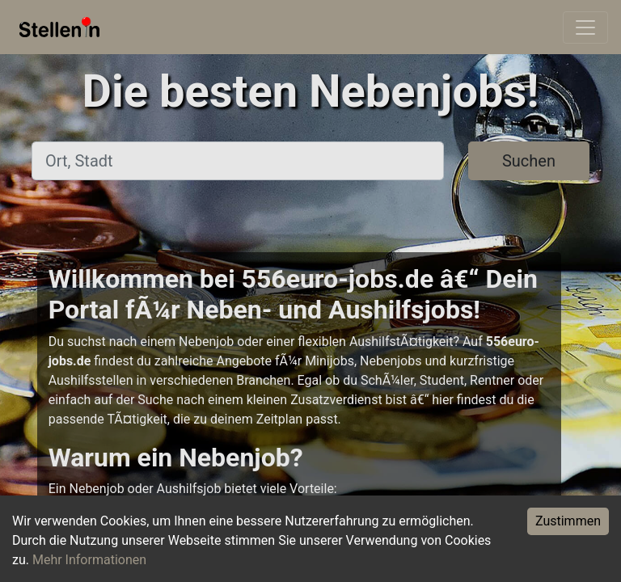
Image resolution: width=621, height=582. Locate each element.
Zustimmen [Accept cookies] (568, 521)
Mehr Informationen (89, 559)
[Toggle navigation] (585, 27)
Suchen (529, 161)
